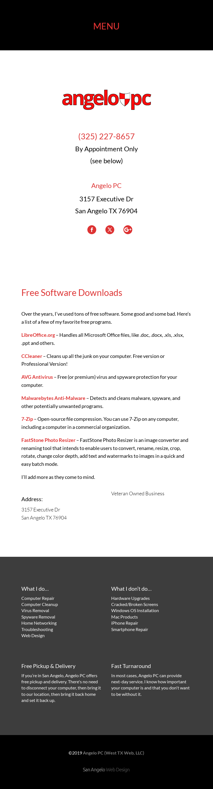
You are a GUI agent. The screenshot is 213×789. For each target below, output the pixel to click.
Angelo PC (106, 185)
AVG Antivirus (37, 377)
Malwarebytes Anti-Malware (53, 398)
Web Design (33, 635)
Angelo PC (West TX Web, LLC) (113, 752)
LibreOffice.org (38, 335)
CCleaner (31, 356)
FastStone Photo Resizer (48, 440)
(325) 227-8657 (106, 136)
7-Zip (27, 419)
